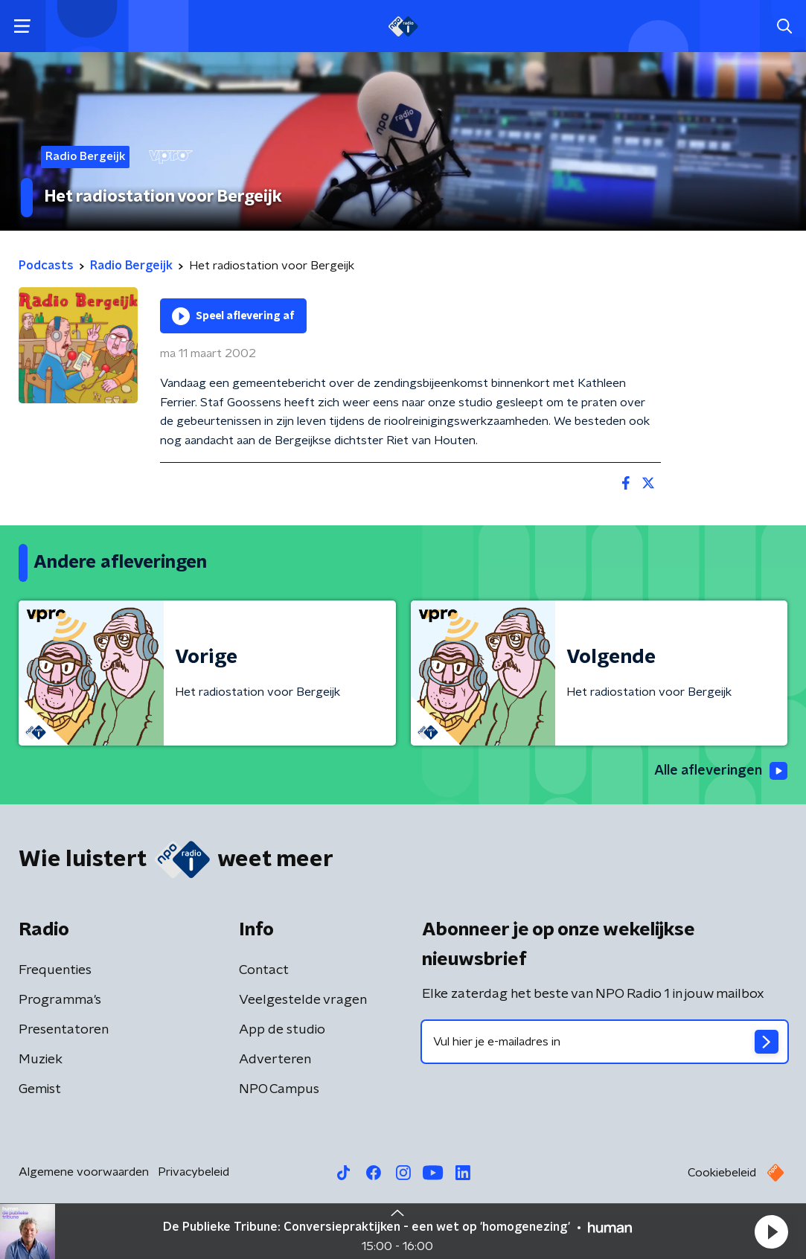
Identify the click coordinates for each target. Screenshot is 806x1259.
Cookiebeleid (722, 1173)
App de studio (282, 1030)
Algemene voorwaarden (84, 1172)
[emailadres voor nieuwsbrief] (605, 1042)
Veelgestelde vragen (303, 1000)
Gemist (40, 1089)
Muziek (41, 1059)
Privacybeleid (193, 1172)
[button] (771, 1231)
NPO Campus (279, 1089)
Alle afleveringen (720, 771)
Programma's (60, 1000)
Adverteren (275, 1059)
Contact (264, 970)
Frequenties (55, 970)
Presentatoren (64, 1030)
